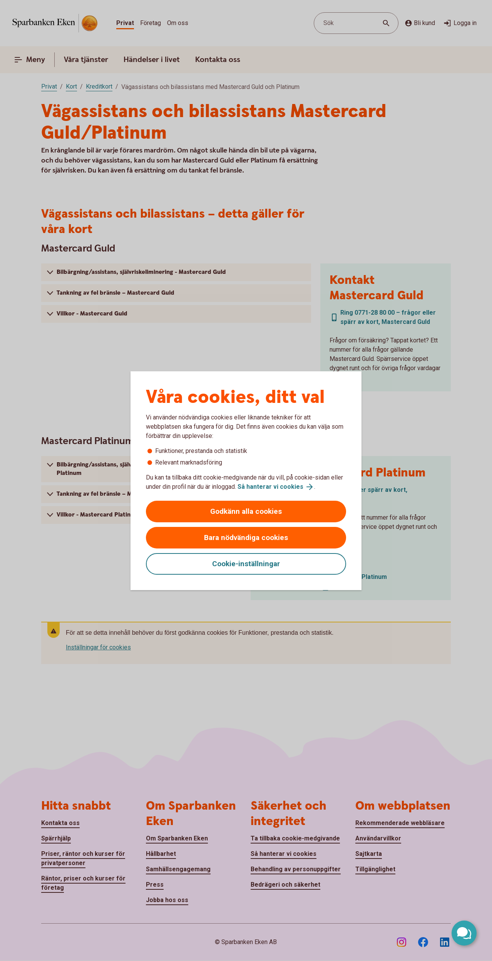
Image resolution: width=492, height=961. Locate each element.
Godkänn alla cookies (246, 511)
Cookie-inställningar (246, 563)
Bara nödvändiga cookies (246, 537)
